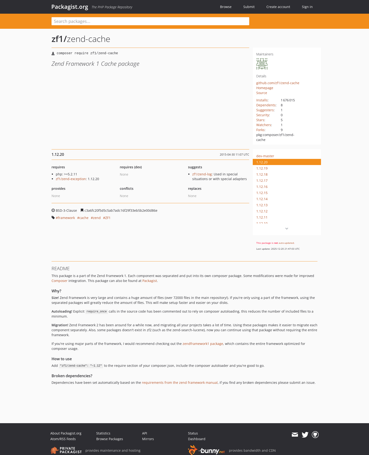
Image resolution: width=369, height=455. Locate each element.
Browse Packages (109, 439)
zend (97, 217)
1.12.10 (262, 223)
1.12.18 (262, 174)
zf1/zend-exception (71, 179)
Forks (260, 130)
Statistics (103, 433)
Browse (226, 6)
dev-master (265, 156)
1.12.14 (262, 199)
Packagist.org (69, 6)
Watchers (263, 125)
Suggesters (265, 110)
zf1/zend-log (202, 174)
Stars (260, 120)
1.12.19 (262, 168)
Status (193, 433)
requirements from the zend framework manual (180, 382)
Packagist (149, 280)
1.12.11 (262, 217)
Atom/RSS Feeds (63, 439)
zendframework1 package (203, 343)
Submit (249, 6)
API (144, 433)
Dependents (266, 105)
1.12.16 (262, 186)
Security (262, 115)
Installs (262, 100)
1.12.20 (262, 162)
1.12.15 (262, 192)
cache (83, 217)
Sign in (307, 6)
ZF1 (108, 217)
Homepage (264, 88)
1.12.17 (262, 180)
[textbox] (150, 21)
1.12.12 (262, 211)
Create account (278, 6)
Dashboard (196, 439)
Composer (60, 280)
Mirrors (148, 439)
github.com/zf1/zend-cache (277, 83)
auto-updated (286, 242)
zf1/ (59, 39)
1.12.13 (262, 205)
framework (66, 217)
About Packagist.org (65, 433)
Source (261, 93)
